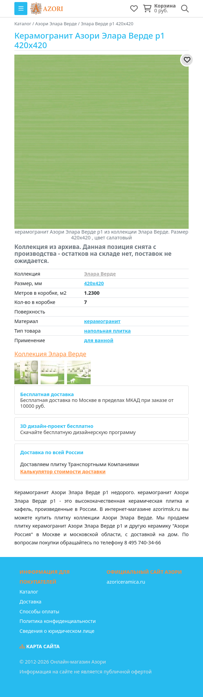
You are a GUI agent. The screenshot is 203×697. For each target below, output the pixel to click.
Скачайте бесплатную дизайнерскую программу (78, 429)
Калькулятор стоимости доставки (63, 471)
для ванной (98, 340)
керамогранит (102, 321)
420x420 (94, 283)
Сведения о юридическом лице (56, 631)
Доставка (30, 601)
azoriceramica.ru (126, 581)
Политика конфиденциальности (57, 621)
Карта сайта (39, 646)
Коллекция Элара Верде (50, 354)
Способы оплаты (39, 611)
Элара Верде (100, 273)
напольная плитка (107, 330)
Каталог (28, 591)
